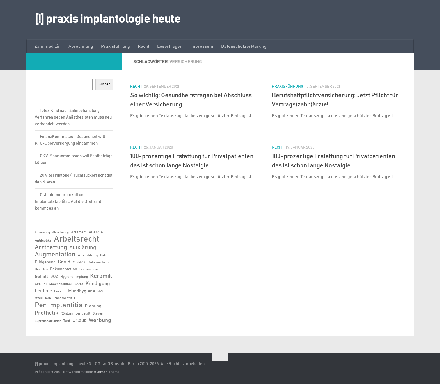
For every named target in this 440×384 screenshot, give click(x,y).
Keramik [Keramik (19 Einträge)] (101, 276)
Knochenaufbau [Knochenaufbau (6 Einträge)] (61, 284)
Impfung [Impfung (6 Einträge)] (81, 276)
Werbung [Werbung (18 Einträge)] (100, 320)
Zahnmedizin (48, 46)
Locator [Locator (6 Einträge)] (60, 291)
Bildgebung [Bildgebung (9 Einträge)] (45, 262)
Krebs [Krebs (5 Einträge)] (79, 284)
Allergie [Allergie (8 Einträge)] (96, 232)
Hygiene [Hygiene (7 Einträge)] (66, 277)
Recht (143, 46)
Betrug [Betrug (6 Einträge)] (105, 255)
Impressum (201, 46)
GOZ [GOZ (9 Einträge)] (54, 276)
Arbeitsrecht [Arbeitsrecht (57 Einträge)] (76, 239)
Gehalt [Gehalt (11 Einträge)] (41, 276)
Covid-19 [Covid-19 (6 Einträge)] (79, 262)
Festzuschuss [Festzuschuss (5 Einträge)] (88, 269)
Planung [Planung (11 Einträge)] (93, 306)
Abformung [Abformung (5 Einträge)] (42, 232)
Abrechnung (80, 46)
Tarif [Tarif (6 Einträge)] (66, 320)
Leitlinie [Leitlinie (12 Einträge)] (43, 291)
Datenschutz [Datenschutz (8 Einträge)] (99, 262)
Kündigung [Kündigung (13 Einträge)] (98, 283)
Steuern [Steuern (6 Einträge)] (98, 313)
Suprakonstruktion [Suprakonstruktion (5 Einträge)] (48, 321)
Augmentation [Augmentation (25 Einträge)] (55, 254)
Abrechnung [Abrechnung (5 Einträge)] (60, 232)
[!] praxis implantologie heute (107, 19)
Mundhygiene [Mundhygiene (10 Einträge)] (81, 291)
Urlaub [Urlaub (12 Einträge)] (79, 320)
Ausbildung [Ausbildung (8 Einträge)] (88, 255)
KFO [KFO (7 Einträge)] (38, 284)
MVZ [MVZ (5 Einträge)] (100, 291)
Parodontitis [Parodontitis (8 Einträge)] (64, 298)
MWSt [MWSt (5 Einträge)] (39, 298)
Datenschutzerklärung (244, 46)
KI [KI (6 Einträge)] (45, 284)
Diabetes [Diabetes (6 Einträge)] (41, 269)
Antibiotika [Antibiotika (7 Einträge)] (43, 240)
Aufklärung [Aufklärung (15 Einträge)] (82, 247)
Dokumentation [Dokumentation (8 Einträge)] (63, 269)
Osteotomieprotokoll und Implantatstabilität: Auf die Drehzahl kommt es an (68, 201)
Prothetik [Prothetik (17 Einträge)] (46, 313)
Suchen (104, 84)
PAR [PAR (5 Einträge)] (48, 298)
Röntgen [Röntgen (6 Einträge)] (67, 313)
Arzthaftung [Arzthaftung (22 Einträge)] (51, 247)
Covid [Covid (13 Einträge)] (64, 262)
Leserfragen (169, 46)
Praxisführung (115, 46)
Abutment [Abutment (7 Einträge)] (78, 232)
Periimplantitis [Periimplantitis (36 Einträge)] (58, 305)
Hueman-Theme (107, 372)
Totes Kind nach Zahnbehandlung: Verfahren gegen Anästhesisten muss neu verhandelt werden (73, 117)
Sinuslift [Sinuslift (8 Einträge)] (82, 313)
